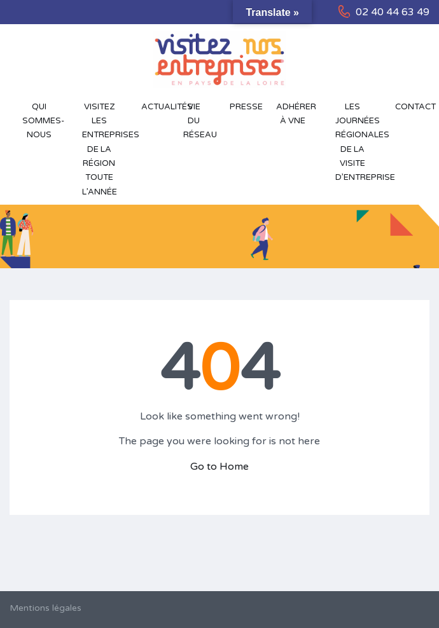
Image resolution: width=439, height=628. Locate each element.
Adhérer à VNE (296, 114)
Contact (412, 107)
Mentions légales (45, 608)
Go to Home (219, 466)
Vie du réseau (200, 121)
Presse (246, 107)
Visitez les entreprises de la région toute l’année (105, 149)
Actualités (156, 107)
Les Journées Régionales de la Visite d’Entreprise (358, 142)
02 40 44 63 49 (392, 12)
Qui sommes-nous (43, 121)
